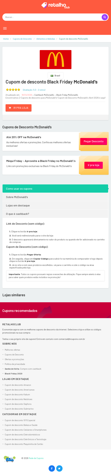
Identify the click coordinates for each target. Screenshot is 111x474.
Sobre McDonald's (17, 197)
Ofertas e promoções (14, 359)
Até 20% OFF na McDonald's (23, 137)
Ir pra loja (18, 107)
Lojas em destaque (18, 205)
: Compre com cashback (23, 369)
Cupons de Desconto (14, 354)
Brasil (55, 75)
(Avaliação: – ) (34, 90)
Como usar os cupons (19, 188)
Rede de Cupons (36, 458)
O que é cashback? (17, 213)
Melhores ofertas (12, 350)
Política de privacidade (15, 364)
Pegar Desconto (94, 141)
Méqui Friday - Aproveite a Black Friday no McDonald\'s (41, 161)
